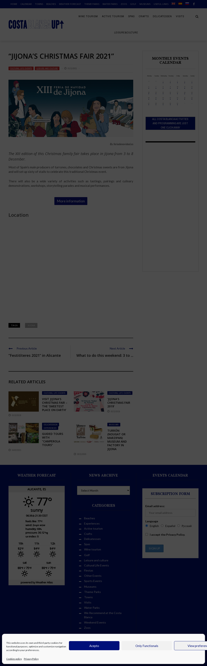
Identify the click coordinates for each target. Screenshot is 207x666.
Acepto (94, 646)
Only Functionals (146, 646)
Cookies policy (14, 658)
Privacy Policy (31, 658)
